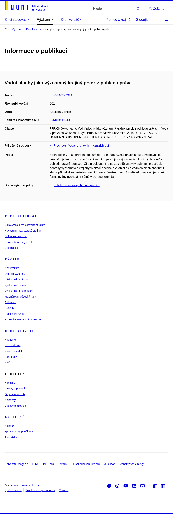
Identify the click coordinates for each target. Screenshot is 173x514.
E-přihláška (11, 247)
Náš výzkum (12, 267)
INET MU (48, 464)
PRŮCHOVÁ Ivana (61, 94)
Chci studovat (21, 216)
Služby (9, 362)
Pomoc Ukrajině (118, 20)
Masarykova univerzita (27, 485)
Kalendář (10, 425)
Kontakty (10, 382)
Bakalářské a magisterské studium (25, 224)
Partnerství (11, 356)
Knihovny (10, 400)
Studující (142, 20)
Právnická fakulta (60, 119)
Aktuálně (14, 417)
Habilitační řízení (14, 313)
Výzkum (12, 259)
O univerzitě (19, 331)
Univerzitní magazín (16, 464)
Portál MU (63, 464)
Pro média (11, 437)
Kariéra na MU (13, 351)
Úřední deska (12, 345)
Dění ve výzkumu (15, 273)
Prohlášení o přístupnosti (40, 490)
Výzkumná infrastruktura (19, 290)
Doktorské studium (16, 236)
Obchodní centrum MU (86, 464)
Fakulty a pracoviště (16, 388)
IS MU (35, 464)
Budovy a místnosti (16, 405)
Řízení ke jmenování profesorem (24, 319)
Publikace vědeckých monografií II (77, 185)
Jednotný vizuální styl (131, 464)
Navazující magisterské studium (23, 230)
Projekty (9, 307)
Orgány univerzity (15, 394)
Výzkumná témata (15, 285)
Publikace (10, 302)
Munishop (109, 464)
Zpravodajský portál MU (19, 431)
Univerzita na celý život (18, 242)
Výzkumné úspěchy (16, 279)
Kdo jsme (10, 339)
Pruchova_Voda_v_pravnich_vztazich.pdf (81, 145)
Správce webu (13, 490)
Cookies (64, 490)
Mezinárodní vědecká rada (20, 296)
